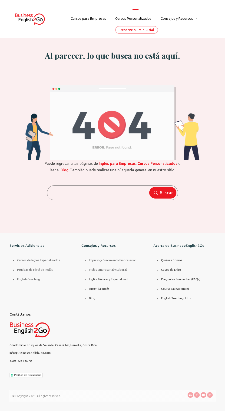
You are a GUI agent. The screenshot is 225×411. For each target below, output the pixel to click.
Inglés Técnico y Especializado (109, 279)
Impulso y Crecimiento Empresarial (112, 260)
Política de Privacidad (27, 375)
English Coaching (28, 279)
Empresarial (106, 269)
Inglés (93, 269)
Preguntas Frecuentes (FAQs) (180, 279)
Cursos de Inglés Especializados (38, 260)
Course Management (175, 288)
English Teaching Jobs (176, 298)
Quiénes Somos (171, 260)
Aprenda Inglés (99, 288)
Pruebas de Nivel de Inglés (35, 269)
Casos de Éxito (171, 269)
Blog (92, 298)
